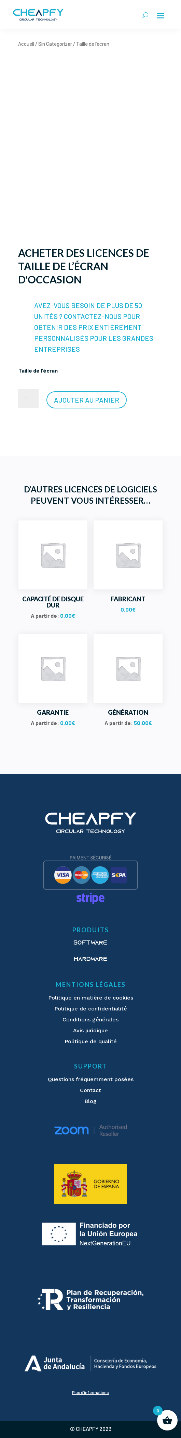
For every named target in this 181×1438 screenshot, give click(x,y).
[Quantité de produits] (28, 398)
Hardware (91, 959)
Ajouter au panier (86, 400)
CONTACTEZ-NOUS (93, 316)
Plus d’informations (90, 1392)
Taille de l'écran (38, 370)
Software (90, 943)
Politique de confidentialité (90, 1008)
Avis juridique (90, 1030)
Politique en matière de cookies (90, 997)
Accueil (26, 44)
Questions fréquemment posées (91, 1079)
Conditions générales (90, 1019)
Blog (90, 1101)
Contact (90, 1090)
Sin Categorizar (55, 44)
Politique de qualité (91, 1041)
